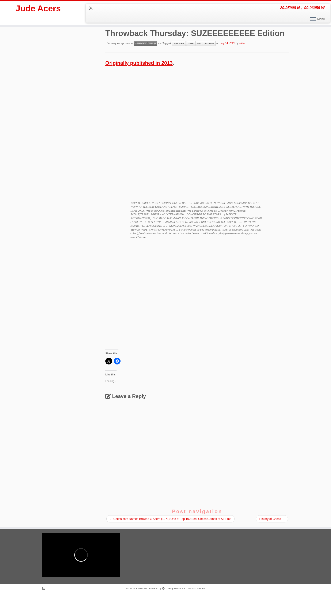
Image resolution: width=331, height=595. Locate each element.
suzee (191, 43)
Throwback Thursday (145, 43)
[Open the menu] (313, 19)
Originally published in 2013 (139, 63)
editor (242, 43)
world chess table (205, 43)
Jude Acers (38, 8)
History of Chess (272, 519)
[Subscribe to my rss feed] (92, 8)
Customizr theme (194, 588)
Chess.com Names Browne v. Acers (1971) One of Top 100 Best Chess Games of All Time (170, 519)
